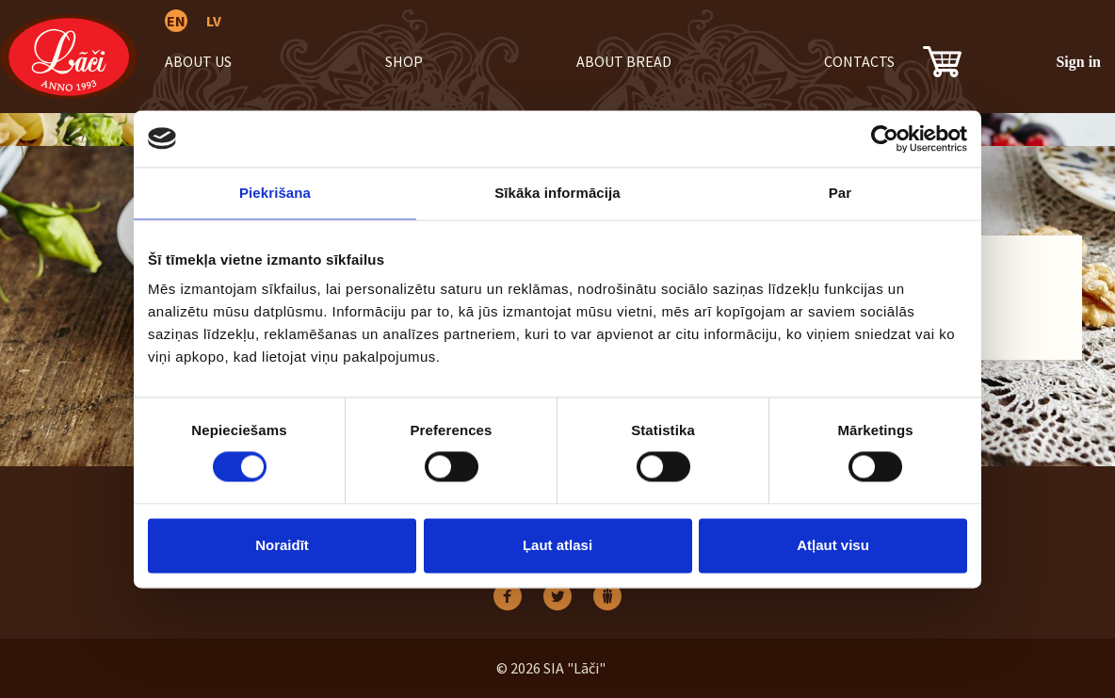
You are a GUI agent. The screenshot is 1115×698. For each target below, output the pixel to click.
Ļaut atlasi (557, 545)
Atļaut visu (833, 545)
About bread (623, 61)
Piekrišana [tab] (275, 193)
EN (176, 20)
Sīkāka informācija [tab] (557, 193)
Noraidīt (282, 545)
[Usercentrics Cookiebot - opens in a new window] (884, 138)
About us (198, 61)
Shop (404, 61)
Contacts (859, 61)
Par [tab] (840, 193)
